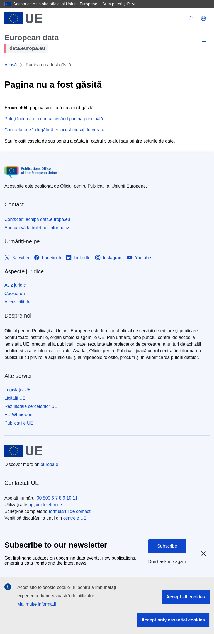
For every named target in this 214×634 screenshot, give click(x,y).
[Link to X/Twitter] (17, 257)
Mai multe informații (36, 604)
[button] (203, 18)
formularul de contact (69, 511)
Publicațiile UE (18, 423)
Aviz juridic (15, 285)
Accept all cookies (185, 597)
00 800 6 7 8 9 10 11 (57, 498)
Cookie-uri (14, 293)
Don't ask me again (167, 561)
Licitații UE (15, 398)
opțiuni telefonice (45, 504)
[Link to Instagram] (109, 257)
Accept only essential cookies (173, 620)
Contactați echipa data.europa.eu (37, 219)
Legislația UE (17, 389)
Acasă (10, 65)
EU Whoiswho (18, 414)
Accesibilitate (17, 301)
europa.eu (51, 464)
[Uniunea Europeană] (23, 18)
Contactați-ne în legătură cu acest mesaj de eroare (54, 130)
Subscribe (167, 546)
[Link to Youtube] (139, 257)
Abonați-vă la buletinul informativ (36, 227)
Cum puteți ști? (118, 3)
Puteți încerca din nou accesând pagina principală (53, 118)
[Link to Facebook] (47, 257)
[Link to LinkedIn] (78, 257)
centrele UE (75, 518)
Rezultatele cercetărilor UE (30, 406)
